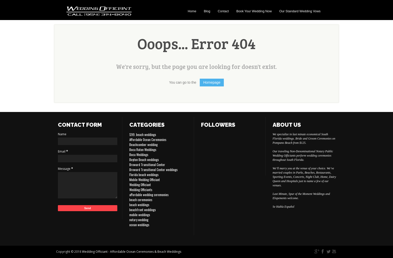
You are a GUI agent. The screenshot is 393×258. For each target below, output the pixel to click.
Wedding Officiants (140, 189)
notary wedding (138, 219)
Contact (223, 11)
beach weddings (139, 204)
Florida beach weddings (144, 174)
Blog (207, 11)
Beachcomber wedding (143, 144)
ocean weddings (139, 224)
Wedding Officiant (140, 184)
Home (192, 11)
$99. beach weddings (142, 134)
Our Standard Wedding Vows (300, 11)
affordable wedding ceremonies (149, 194)
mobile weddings (139, 214)
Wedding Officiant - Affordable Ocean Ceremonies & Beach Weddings (131, 251)
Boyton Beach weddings (144, 159)
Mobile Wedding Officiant (144, 179)
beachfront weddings (142, 209)
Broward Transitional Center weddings (153, 169)
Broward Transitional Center (147, 164)
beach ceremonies (140, 199)
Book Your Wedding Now (254, 11)
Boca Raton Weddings (142, 149)
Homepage (212, 82)
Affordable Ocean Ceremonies (147, 139)
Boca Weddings (138, 154)
